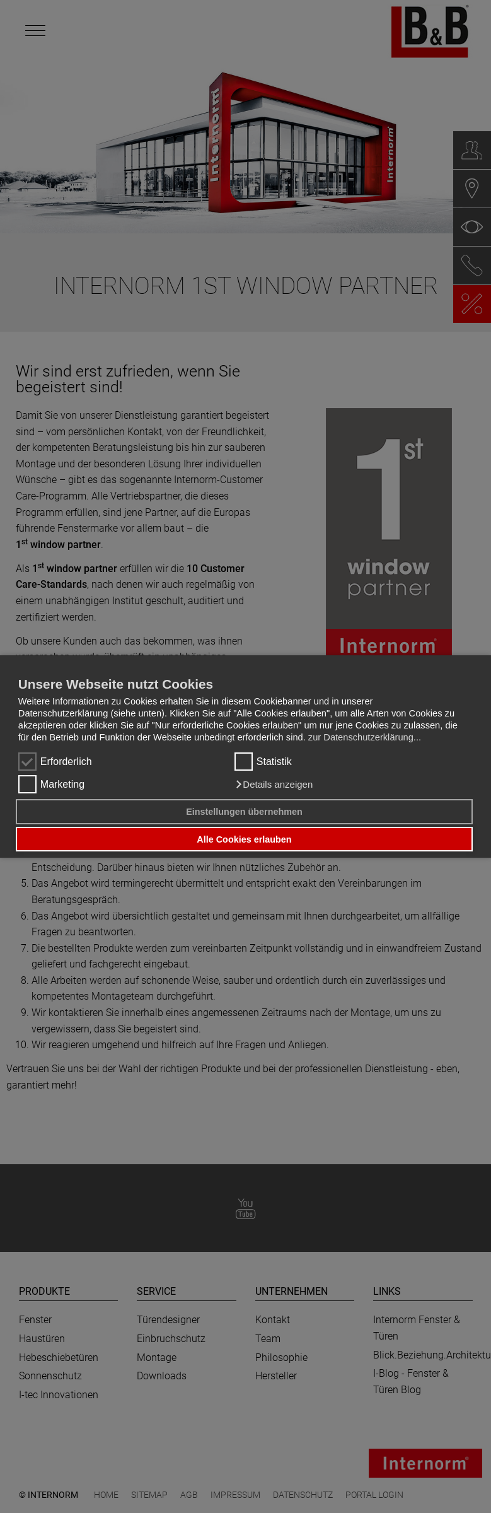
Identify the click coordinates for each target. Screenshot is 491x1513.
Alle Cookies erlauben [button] (244, 839)
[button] (273, 785)
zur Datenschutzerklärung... (364, 737)
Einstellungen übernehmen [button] (244, 812)
